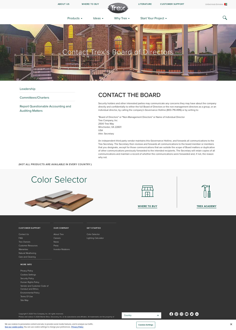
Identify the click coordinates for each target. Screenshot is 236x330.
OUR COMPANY (61, 228)
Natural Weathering (27, 253)
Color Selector (93, 234)
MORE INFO (26, 264)
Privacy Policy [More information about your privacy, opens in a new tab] (77, 326)
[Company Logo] (118, 8)
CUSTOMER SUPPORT (172, 4)
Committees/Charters (34, 97)
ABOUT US (63, 4)
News (56, 241)
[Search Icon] (225, 18)
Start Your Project (152, 18)
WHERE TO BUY (90, 4)
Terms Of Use (26, 296)
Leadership (27, 88)
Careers (57, 238)
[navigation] (118, 4)
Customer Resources (28, 245)
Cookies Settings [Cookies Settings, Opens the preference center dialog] (145, 324)
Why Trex (120, 18)
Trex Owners (24, 241)
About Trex (59, 234)
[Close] (231, 324)
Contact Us (24, 234)
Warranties (23, 249)
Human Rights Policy (29, 282)
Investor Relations (62, 249)
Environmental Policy (30, 292)
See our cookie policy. (14, 326)
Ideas (97, 18)
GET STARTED (94, 228)
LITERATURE (145, 4)
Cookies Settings (28, 274)
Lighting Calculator (95, 238)
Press (56, 245)
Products (73, 18)
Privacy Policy (26, 270)
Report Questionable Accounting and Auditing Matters (45, 108)
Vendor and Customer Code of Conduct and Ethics (34, 287)
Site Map (24, 300)
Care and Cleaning (27, 256)
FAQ (21, 238)
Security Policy (27, 278)
